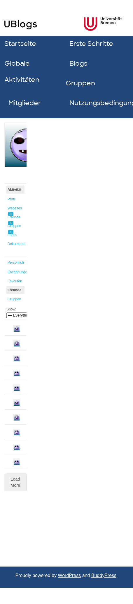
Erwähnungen (16, 272)
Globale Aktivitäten (21, 71)
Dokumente (16, 244)
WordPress (69, 575)
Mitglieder (24, 103)
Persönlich (16, 262)
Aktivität (14, 190)
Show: (11, 309)
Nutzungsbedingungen (97, 103)
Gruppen (80, 83)
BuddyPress (103, 575)
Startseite (20, 43)
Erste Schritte (91, 43)
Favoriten (15, 281)
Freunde (14, 218)
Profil (11, 199)
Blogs (78, 63)
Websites (15, 209)
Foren (12, 235)
